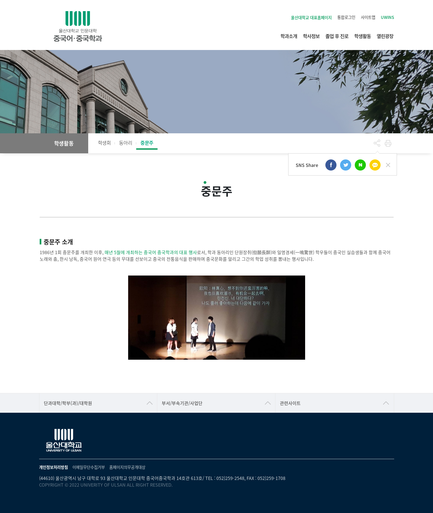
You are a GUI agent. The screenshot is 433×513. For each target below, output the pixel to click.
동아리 (125, 142)
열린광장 (385, 36)
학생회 (104, 142)
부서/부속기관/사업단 (182, 403)
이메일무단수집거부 (88, 467)
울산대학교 (311, 17)
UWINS (387, 17)
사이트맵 (368, 17)
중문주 (146, 142)
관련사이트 (290, 403)
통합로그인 (346, 17)
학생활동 (362, 36)
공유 (377, 143)
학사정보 (311, 36)
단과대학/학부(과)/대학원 (68, 403)
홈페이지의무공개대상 (127, 467)
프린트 (388, 143)
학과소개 (288, 36)
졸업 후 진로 (336, 36)
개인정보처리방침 (53, 467)
